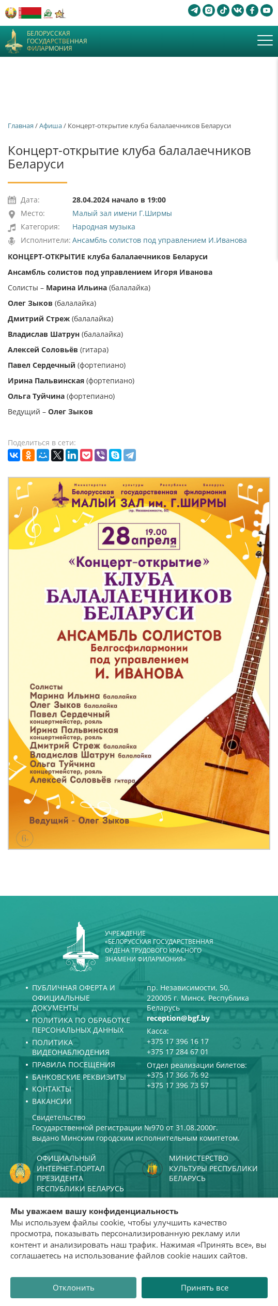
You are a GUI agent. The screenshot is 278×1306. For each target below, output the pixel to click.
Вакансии (52, 1101)
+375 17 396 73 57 (178, 1085)
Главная (21, 125)
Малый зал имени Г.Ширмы (122, 213)
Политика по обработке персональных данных (81, 1025)
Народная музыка (103, 226)
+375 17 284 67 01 (178, 1051)
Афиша (50, 125)
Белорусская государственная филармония (57, 41)
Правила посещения (73, 1064)
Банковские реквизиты (79, 1077)
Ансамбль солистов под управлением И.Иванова (159, 240)
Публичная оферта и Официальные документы (73, 998)
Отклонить (74, 1287)
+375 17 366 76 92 (178, 1075)
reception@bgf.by (178, 1018)
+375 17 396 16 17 (178, 1041)
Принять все (204, 1287)
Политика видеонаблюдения (71, 1047)
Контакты (51, 1089)
